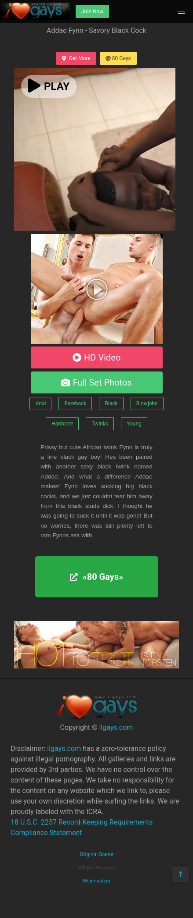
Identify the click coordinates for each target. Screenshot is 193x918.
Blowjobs (147, 403)
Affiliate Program (96, 868)
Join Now (92, 11)
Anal (40, 403)
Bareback (75, 403)
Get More (76, 58)
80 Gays (118, 58)
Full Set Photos (96, 382)
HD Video (97, 357)
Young (134, 424)
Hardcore (62, 424)
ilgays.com (116, 727)
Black (111, 403)
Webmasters (96, 881)
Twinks (99, 424)
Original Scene (96, 854)
